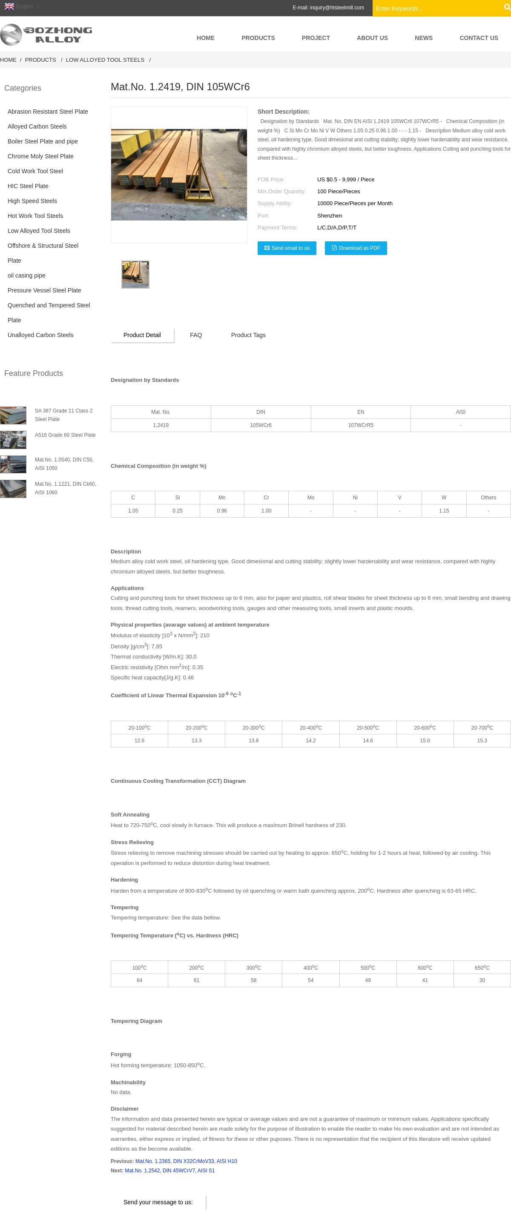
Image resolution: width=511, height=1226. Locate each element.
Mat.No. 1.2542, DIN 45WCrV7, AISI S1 (170, 1171)
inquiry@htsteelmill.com (337, 8)
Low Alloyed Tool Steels (105, 60)
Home (8, 60)
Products (40, 60)
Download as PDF (359, 248)
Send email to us (291, 248)
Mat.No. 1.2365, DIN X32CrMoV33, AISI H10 (186, 1161)
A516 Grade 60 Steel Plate (65, 435)
